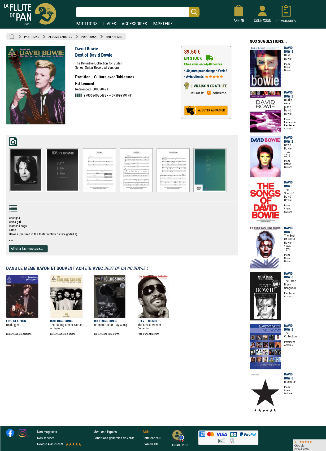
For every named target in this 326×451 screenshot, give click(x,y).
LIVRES (109, 23)
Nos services (45, 438)
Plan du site (151, 444)
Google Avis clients (59, 444)
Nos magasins (47, 432)
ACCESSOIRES (134, 23)
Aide (146, 431)
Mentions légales (105, 432)
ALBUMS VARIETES (60, 36)
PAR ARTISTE (114, 36)
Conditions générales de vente (116, 438)
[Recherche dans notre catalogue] (138, 12)
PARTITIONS (87, 23)
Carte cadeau (152, 438)
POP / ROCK (89, 36)
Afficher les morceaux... (27, 249)
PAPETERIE (163, 23)
